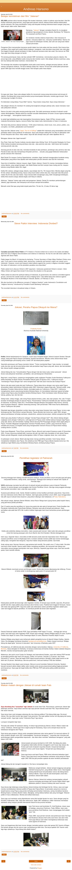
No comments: (25, 213)
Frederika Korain (35, 329)
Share (4, 216)
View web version (36, 865)
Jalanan (36, 30)
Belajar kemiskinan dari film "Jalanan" (20, 16)
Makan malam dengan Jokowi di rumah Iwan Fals (26, 685)
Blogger (39, 868)
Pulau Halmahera (60, 497)
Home (36, 861)
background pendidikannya (37, 641)
